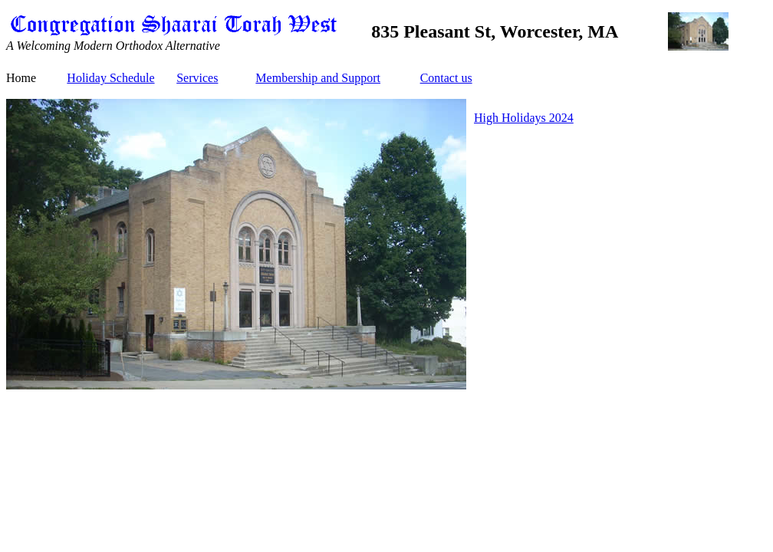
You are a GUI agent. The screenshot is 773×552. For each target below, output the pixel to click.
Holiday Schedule (110, 77)
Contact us (446, 77)
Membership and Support (317, 77)
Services (197, 77)
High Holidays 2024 (524, 117)
